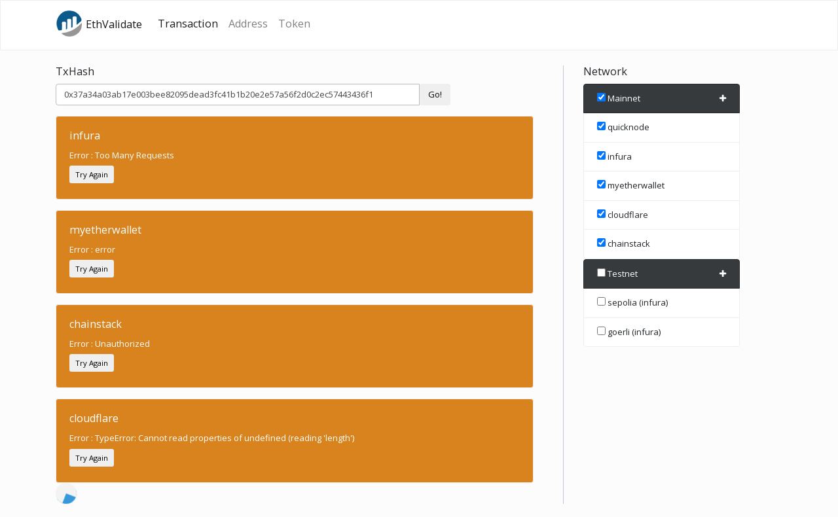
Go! (435, 94)
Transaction (188, 23)
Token (294, 23)
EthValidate (99, 23)
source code (186, 503)
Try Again (91, 174)
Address (248, 23)
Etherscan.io (116, 503)
